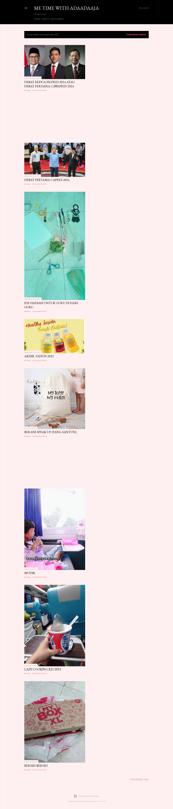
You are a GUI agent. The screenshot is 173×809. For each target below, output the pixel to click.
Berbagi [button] (27, 90)
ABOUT (45, 19)
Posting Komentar (40, 90)
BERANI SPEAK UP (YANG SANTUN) (50, 432)
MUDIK (29, 573)
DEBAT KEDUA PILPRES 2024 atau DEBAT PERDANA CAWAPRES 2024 (49, 84)
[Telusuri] (144, 8)
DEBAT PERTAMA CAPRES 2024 (46, 180)
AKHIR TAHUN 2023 (39, 356)
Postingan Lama (139, 779)
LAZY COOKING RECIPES (42, 669)
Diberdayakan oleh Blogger (86, 796)
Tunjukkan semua (136, 34)
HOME (37, 19)
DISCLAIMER (56, 19)
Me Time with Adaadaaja (66, 8)
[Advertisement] (54, 117)
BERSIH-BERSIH (36, 765)
